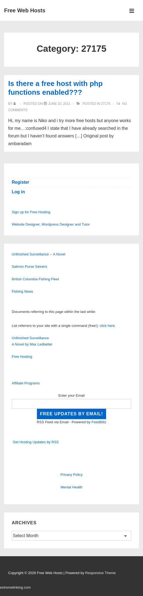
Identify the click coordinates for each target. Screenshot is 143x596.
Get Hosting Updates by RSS (36, 442)
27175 (105, 104)
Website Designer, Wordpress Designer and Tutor (51, 224)
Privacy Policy (71, 475)
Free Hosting (22, 357)
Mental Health (71, 487)
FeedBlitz (98, 422)
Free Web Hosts (24, 10)
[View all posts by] (15, 104)
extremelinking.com (15, 587)
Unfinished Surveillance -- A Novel (38, 254)
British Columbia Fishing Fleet (35, 279)
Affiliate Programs (26, 383)
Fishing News (22, 291)
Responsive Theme (100, 573)
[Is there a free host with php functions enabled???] (59, 104)
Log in (18, 191)
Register (20, 182)
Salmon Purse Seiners (29, 266)
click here (107, 326)
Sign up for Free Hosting (31, 212)
